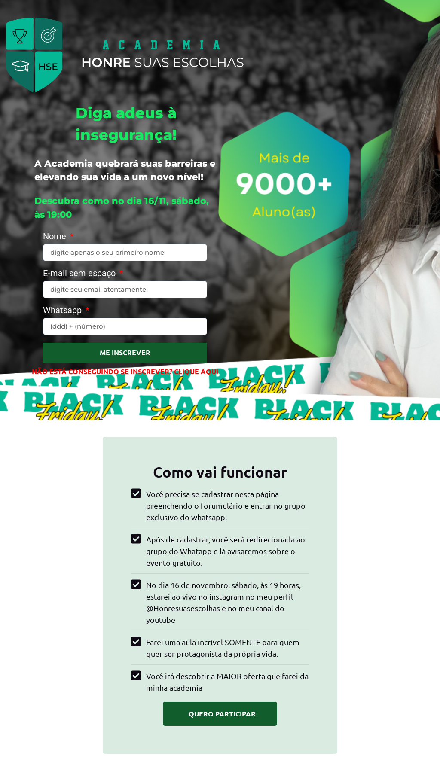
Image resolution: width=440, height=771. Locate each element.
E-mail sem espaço (80, 273)
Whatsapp (63, 310)
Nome (55, 236)
